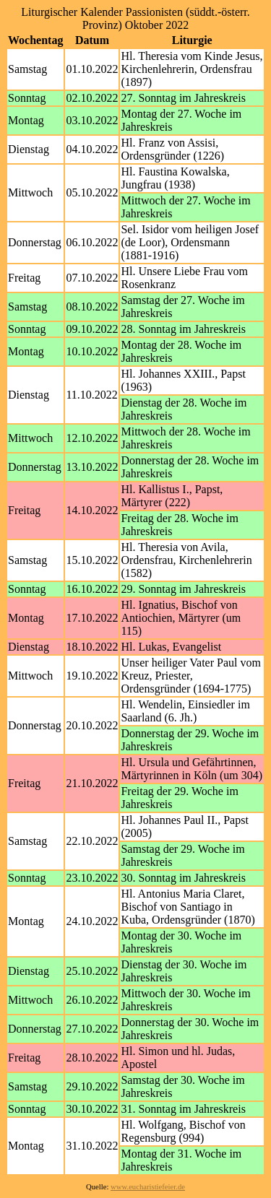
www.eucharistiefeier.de (148, 1187)
